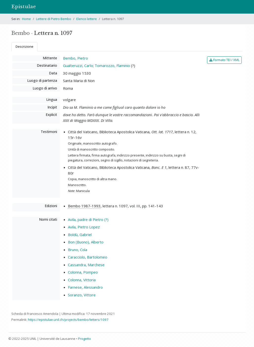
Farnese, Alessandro (85, 287)
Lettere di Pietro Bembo (53, 19)
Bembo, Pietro (75, 58)
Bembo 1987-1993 (84, 205)
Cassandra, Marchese (86, 264)
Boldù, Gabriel (80, 234)
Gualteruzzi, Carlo (78, 65)
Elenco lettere (86, 19)
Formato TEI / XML (224, 60)
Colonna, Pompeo (83, 272)
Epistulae (23, 6)
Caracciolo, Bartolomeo (87, 257)
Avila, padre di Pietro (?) (88, 219)
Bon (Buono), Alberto (86, 241)
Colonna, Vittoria (82, 279)
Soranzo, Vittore (82, 294)
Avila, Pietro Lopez (84, 226)
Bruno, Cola (77, 249)
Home (26, 19)
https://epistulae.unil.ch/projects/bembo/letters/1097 (68, 319)
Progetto (84, 338)
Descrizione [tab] (24, 46)
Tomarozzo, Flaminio (112, 65)
